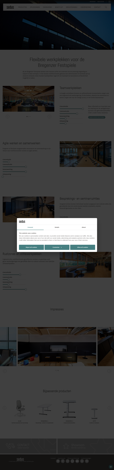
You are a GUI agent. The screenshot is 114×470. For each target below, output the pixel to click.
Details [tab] (57, 227)
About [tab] (84, 227)
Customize (57, 247)
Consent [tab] (30, 227)
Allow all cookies (82, 247)
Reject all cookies (31, 247)
